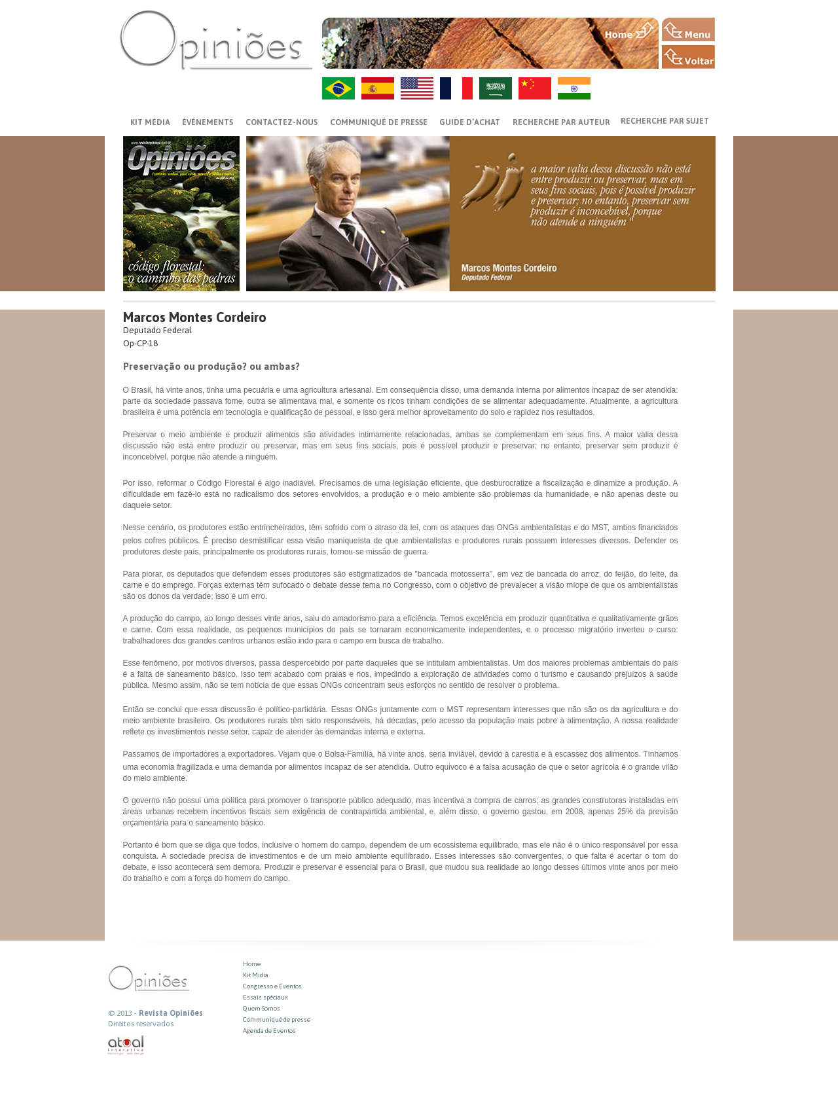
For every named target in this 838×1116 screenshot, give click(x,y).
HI (574, 88)
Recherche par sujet (665, 121)
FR (456, 88)
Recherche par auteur (561, 122)
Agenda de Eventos (269, 1030)
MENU (688, 29)
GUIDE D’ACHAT (469, 122)
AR (495, 88)
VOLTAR (688, 57)
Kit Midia (255, 975)
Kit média (150, 122)
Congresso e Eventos (272, 986)
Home (252, 963)
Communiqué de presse (379, 122)
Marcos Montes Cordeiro (194, 317)
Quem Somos (261, 1008)
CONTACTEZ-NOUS (282, 122)
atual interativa (126, 1045)
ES (377, 88)
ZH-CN (535, 88)
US (417, 88)
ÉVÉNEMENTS (207, 122)
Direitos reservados (140, 1023)
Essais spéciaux (265, 997)
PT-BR (338, 88)
